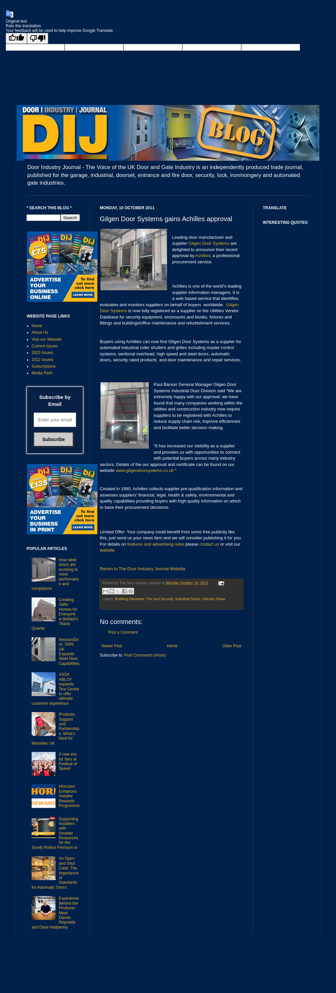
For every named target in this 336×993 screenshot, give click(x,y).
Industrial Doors (188, 599)
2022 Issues (42, 359)
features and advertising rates (155, 544)
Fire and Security (159, 599)
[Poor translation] (37, 38)
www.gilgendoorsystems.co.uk (145, 470)
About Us (40, 332)
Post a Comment (123, 632)
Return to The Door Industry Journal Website (142, 568)
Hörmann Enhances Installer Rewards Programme (69, 796)
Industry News (214, 599)
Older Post (231, 646)
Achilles (202, 255)
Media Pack (42, 373)
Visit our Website (47, 339)
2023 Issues (42, 352)
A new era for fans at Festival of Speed (68, 761)
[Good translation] (16, 38)
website (107, 550)
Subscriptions (44, 366)
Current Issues (45, 346)
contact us (209, 544)
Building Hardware (129, 599)
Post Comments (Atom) (145, 655)
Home (172, 646)
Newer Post (111, 646)
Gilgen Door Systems (208, 243)
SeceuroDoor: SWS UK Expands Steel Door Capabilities (69, 651)
